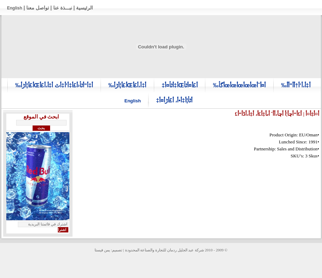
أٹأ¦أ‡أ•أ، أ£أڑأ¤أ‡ (174, 100)
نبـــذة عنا (62, 8)
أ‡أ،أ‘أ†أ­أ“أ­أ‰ (295, 85)
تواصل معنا (37, 8)
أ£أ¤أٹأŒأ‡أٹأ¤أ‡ (180, 85)
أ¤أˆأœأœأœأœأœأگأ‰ (239, 85)
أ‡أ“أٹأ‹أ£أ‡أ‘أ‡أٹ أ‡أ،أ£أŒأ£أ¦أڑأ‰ (54, 85)
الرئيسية (84, 8)
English (14, 8)
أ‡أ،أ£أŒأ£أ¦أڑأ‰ (127, 85)
